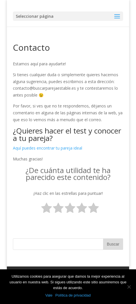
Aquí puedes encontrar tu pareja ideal (47, 148)
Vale (48, 295)
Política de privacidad (73, 295)
